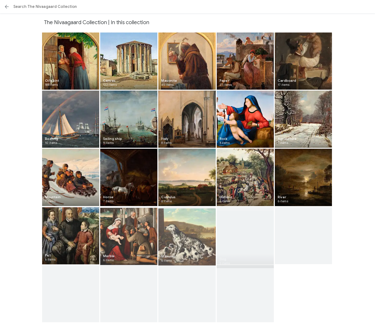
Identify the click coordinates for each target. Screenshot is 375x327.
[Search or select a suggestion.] (187, 6)
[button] (6, 6)
